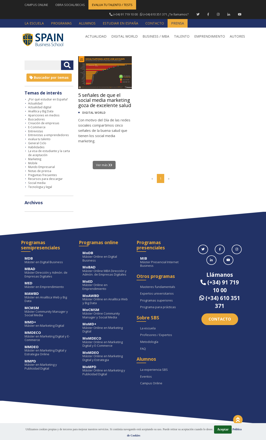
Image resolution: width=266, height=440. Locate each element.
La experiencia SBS (154, 370)
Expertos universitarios (157, 294)
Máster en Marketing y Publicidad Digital (48, 365)
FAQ (143, 349)
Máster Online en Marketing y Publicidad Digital (106, 370)
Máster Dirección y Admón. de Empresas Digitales (48, 272)
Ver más (104, 165)
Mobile (32, 163)
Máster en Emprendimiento (48, 285)
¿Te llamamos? (149, 14)
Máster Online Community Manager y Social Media (106, 313)
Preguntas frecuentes (42, 175)
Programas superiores (156, 300)
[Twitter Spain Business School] (198, 14)
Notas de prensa (39, 171)
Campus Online (151, 383)
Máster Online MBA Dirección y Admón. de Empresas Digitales (106, 271)
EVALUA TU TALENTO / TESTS (112, 5)
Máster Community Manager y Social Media (48, 311)
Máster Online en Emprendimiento (106, 285)
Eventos (146, 377)
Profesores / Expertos (156, 335)
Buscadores (36, 119)
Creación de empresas (43, 123)
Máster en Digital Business (48, 260)
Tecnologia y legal (40, 187)
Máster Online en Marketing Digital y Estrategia (106, 356)
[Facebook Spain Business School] (208, 14)
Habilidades (36, 147)
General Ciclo (37, 143)
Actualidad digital (39, 107)
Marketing (34, 159)
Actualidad (35, 103)
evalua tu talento (39, 139)
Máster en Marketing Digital (48, 324)
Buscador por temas (49, 77)
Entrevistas (35, 131)
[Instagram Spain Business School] (218, 14)
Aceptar (223, 429)
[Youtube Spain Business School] (239, 14)
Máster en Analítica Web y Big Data (48, 297)
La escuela (148, 328)
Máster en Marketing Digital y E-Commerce (48, 336)
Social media (37, 183)
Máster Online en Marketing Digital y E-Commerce (106, 342)
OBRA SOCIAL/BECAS (70, 5)
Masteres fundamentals (157, 287)
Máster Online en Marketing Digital (106, 327)
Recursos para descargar (45, 179)
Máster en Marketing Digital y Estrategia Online (48, 350)
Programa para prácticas (158, 307)
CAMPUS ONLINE (36, 5)
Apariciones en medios (44, 115)
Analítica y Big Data (40, 111)
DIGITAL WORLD (94, 113)
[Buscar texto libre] (67, 65)
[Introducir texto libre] (43, 65)
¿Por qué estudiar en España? (48, 99)
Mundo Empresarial (41, 167)
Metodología (149, 342)
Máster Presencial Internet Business (163, 262)
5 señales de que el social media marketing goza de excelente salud (104, 100)
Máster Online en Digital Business (106, 256)
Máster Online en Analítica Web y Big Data (106, 299)
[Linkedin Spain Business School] (229, 14)
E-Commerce (37, 127)
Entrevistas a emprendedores (48, 135)
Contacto (220, 319)
